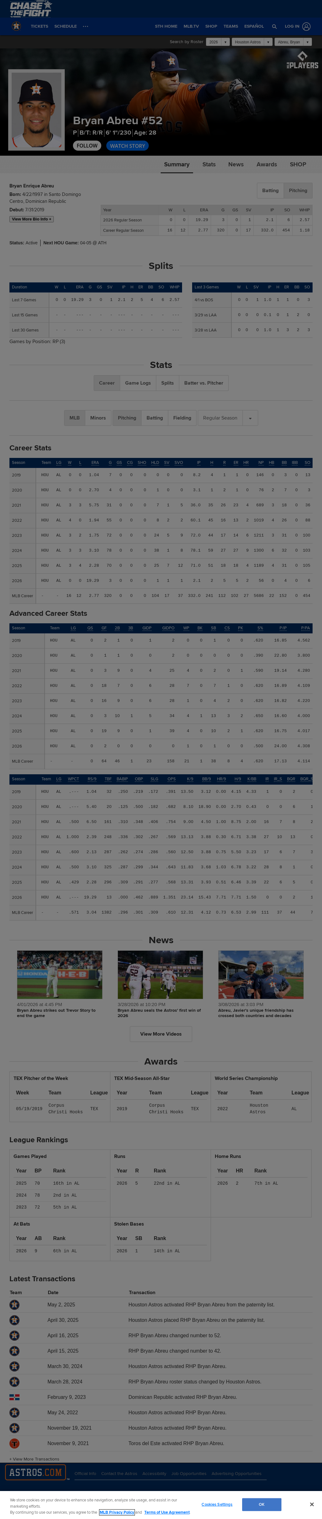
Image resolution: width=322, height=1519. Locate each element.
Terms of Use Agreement (167, 1512)
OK (261, 1504)
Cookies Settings (217, 1504)
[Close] (312, 1504)
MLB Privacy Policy (117, 1512)
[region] (161, 1505)
